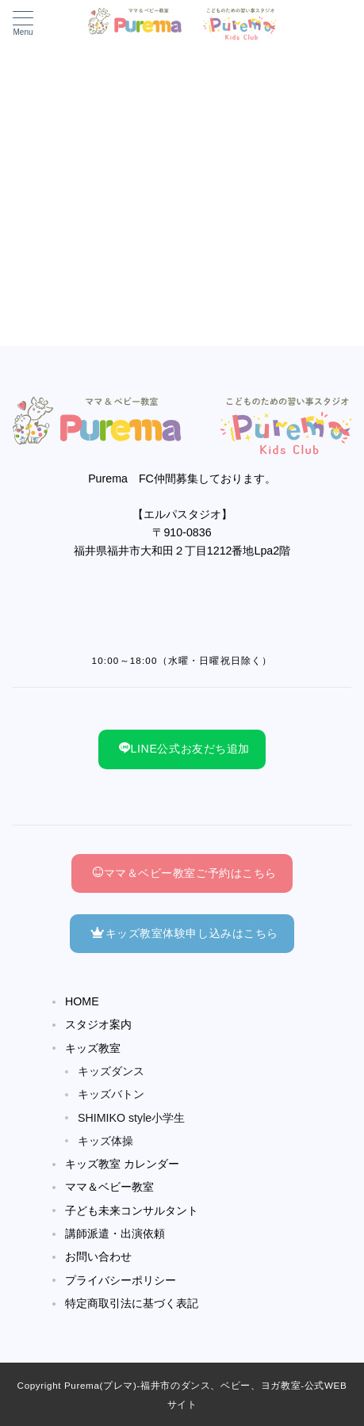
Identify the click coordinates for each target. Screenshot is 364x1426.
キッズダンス (111, 1071)
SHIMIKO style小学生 (131, 1117)
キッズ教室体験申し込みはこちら (184, 933)
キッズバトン (111, 1094)
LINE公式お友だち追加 (184, 748)
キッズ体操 (105, 1140)
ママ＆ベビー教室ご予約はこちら (184, 873)
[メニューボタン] (23, 23)
